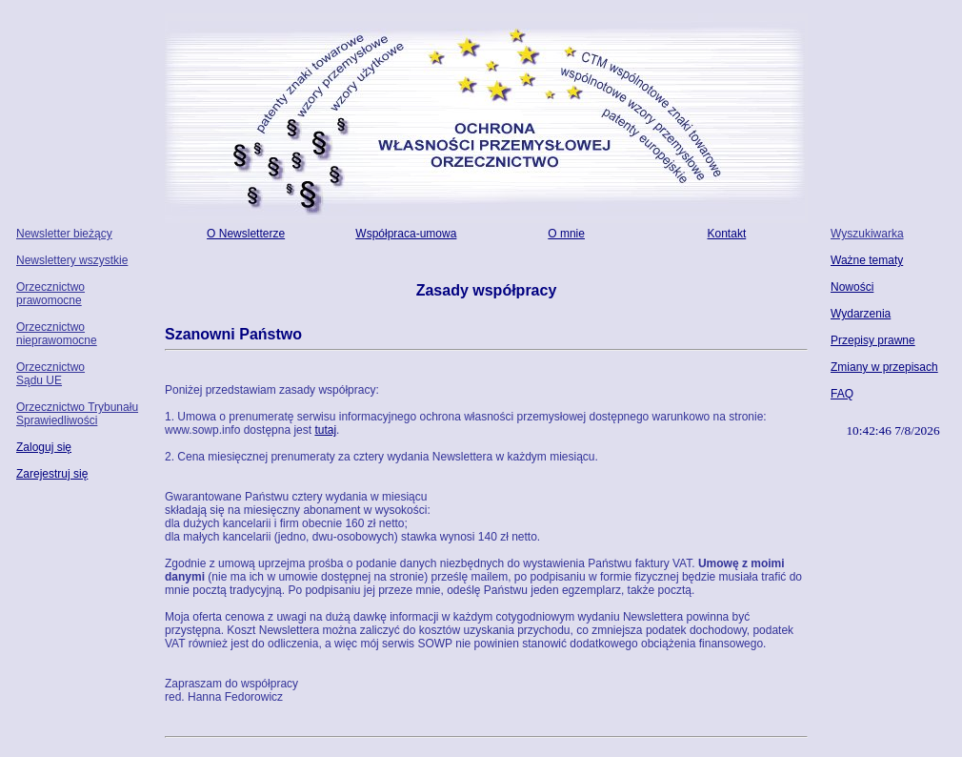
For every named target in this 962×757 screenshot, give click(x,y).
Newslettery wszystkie (72, 260)
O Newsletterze (246, 233)
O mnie (566, 233)
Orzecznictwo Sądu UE (50, 373)
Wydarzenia (861, 313)
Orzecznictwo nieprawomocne (56, 333)
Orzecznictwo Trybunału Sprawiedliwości (77, 413)
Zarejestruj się (52, 474)
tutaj (325, 430)
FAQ (842, 393)
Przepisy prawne (873, 340)
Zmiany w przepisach (884, 367)
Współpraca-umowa (405, 233)
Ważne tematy (867, 260)
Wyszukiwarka (867, 233)
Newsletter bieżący (64, 233)
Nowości (852, 287)
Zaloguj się (43, 447)
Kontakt (727, 233)
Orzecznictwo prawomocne (50, 293)
